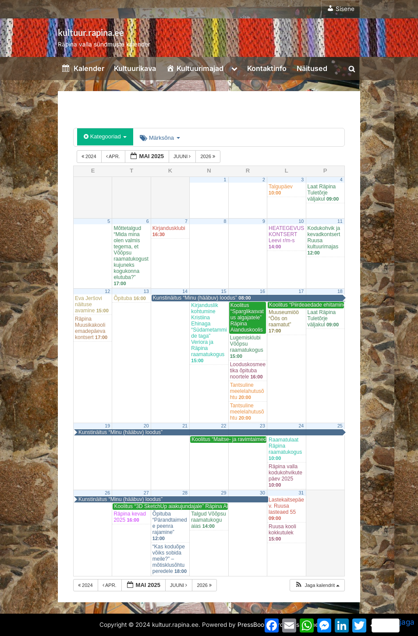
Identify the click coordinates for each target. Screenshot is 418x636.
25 (340, 425)
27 (146, 492)
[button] (317, 585)
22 (224, 425)
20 (146, 425)
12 (107, 291)
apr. (113, 156)
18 (340, 291)
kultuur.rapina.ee (91, 32)
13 (146, 291)
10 (301, 221)
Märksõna (160, 137)
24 (301, 425)
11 (340, 221)
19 (107, 425)
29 (224, 492)
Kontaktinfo (267, 68)
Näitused (312, 68)
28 (185, 492)
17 (301, 291)
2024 (89, 156)
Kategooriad (105, 136)
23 (262, 425)
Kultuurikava (135, 68)
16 (262, 291)
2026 (208, 156)
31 (301, 492)
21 (185, 425)
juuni (183, 156)
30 (262, 492)
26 (107, 492)
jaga (393, 625)
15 (224, 291)
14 (185, 291)
